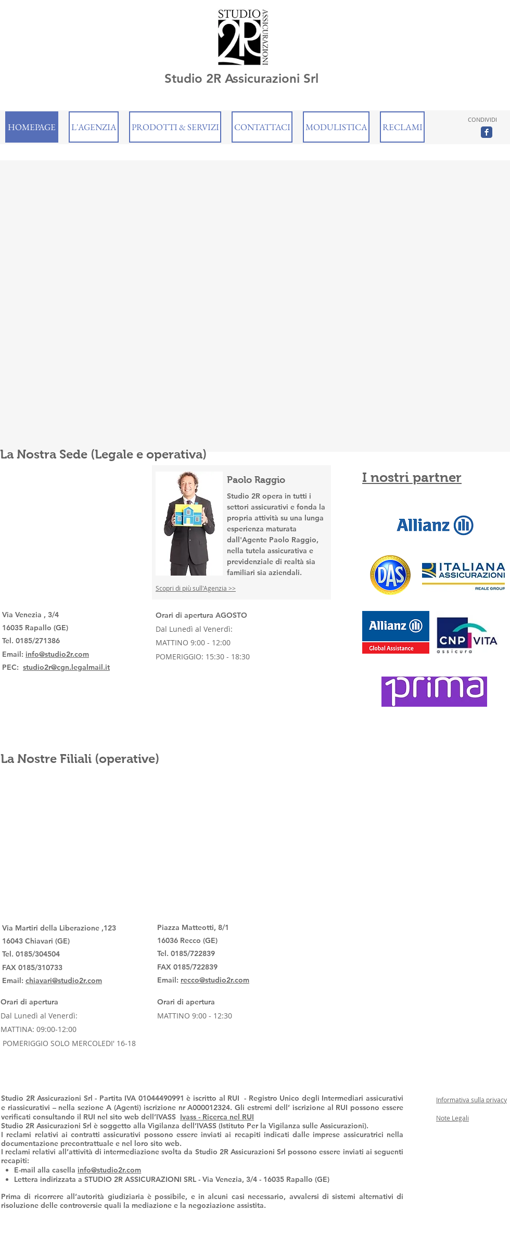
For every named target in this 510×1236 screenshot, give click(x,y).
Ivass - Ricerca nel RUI (217, 1117)
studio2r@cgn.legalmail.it (66, 667)
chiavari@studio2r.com (64, 980)
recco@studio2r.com (215, 980)
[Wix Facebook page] (486, 132)
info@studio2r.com (57, 654)
